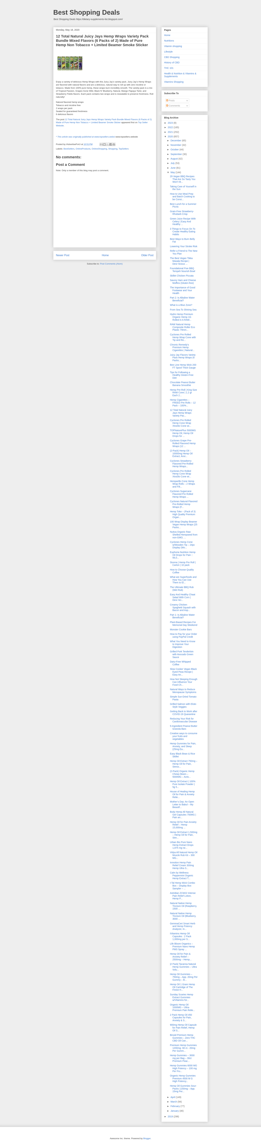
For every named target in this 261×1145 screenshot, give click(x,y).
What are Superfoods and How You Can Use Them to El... (183, 580)
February (175, 1106)
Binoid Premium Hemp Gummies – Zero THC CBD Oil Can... (182, 1038)
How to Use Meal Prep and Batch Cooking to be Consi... (182, 196)
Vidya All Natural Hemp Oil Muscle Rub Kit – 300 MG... (183, 855)
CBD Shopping (172, 57)
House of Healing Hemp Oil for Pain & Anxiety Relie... (182, 794)
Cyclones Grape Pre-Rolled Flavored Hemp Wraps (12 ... (183, 443)
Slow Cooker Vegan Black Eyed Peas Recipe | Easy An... (183, 672)
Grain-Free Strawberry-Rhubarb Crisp (182, 213)
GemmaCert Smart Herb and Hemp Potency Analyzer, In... (182, 926)
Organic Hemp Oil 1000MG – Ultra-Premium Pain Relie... (182, 1007)
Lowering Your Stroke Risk (183, 246)
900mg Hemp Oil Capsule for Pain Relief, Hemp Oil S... (183, 1028)
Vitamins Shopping (173, 81)
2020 (171, 136)
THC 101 (168, 68)
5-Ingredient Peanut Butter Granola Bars (183, 727)
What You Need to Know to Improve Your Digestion (182, 644)
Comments (173, 105)
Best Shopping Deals (86, 12)
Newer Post (62, 255)
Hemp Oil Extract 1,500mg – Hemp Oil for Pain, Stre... (183, 835)
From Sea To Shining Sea (183, 309)
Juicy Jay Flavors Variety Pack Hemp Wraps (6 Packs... (183, 358)
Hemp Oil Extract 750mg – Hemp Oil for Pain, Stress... (183, 764)
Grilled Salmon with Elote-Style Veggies (183, 705)
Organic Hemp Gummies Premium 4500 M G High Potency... (183, 1078)
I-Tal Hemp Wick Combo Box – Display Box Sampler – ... (182, 886)
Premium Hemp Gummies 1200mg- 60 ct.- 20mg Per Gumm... (183, 1048)
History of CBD (172, 62)
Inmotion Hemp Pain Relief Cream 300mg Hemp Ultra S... (182, 865)
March (174, 1101)
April (173, 1097)
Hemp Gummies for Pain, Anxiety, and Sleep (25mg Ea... (183, 746)
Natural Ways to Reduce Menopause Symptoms (183, 691)
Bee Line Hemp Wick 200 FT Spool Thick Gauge (183, 366)
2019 (171, 1116)
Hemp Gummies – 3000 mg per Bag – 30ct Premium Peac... (182, 1058)
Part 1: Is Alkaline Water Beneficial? (182, 616)
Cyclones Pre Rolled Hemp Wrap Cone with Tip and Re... (183, 337)
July (172, 163)
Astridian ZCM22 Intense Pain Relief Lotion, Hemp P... (183, 896)
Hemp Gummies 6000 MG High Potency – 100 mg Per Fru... (183, 1068)
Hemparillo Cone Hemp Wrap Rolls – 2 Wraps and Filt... (182, 484)
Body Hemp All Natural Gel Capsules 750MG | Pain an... (183, 814)
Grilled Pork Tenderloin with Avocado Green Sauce (181, 654)
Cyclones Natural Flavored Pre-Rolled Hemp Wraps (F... (183, 504)
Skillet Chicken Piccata (182, 275)
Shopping (112, 149)
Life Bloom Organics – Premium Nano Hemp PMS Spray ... (182, 946)
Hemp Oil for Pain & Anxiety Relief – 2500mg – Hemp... (181, 956)
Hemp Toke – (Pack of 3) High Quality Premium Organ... (183, 514)
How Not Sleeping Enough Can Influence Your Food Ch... (183, 682)
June (173, 167)
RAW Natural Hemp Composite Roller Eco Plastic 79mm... (182, 327)
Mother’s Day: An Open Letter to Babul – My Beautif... (182, 804)
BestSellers (69, 149)
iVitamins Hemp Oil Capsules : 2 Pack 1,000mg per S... (180, 936)
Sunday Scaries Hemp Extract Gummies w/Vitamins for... (181, 997)
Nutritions (169, 40)
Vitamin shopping (173, 46)
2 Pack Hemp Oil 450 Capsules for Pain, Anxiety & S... (181, 1018)
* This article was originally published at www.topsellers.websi (85, 137)
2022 (171, 127)
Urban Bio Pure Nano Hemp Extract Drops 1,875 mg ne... (181, 845)
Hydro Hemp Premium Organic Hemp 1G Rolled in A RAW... (181, 317)
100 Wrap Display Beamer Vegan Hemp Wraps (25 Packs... (183, 524)
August (174, 158)
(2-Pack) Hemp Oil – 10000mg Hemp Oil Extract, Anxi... (181, 453)
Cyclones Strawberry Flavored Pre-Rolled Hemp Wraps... (181, 464)
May (172, 172)
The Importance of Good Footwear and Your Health (182, 290)
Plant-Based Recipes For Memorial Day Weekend (183, 623)
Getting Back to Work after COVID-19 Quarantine (183, 713)
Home (105, 255)
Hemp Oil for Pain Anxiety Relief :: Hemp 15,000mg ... (183, 825)
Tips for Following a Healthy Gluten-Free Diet (181, 375)
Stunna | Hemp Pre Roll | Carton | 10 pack (183, 563)
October (174, 149)
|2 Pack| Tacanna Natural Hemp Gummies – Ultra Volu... (183, 967)
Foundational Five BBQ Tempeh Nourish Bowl (182, 269)
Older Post (147, 255)
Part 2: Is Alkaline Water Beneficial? (182, 299)
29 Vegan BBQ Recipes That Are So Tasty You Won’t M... (182, 179)
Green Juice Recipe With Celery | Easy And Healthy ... (183, 221)
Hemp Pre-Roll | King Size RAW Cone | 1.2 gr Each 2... (183, 392)
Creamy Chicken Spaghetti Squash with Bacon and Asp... (183, 607)
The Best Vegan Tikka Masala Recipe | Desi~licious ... (181, 261)
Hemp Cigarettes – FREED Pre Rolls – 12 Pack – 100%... (183, 402)
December (176, 140)
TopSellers (124, 149)
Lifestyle (168, 51)
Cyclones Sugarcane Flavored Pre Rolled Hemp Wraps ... (181, 494)
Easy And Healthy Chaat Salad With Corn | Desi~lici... (182, 597)
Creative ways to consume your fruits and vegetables (183, 736)
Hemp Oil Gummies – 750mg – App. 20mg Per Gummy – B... (184, 977)
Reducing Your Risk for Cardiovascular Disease (183, 720)
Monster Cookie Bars (181, 629)
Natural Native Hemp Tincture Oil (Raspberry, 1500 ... (183, 906)
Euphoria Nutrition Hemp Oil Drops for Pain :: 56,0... (182, 555)
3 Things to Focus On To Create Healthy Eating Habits (182, 232)
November (176, 145)
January (174, 1111)
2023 (171, 123)
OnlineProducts (83, 149)
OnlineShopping (99, 149)
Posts (170, 100)
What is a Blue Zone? (181, 305)
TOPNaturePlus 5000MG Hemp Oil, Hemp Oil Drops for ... (183, 433)
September (176, 154)
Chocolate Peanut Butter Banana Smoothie (182, 383)
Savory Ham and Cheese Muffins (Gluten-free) (183, 281)
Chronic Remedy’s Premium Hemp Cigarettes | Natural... (182, 347)
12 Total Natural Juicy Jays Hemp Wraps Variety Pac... (181, 413)
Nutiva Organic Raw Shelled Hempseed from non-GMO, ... (183, 534)
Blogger (146, 1138)
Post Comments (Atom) (111, 263)
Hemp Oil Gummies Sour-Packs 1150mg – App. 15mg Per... (183, 1088)
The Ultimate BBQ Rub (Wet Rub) (182, 588)
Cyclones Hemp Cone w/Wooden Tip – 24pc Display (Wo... (182, 545)
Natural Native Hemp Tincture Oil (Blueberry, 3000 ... (183, 916)
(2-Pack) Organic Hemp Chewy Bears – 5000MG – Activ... (182, 774)
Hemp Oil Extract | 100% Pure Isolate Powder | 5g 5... (182, 784)
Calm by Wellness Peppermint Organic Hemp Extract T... (181, 875)
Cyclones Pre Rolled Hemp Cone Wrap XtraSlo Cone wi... (180, 423)
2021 (171, 132)
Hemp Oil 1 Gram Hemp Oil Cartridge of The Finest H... (182, 987)
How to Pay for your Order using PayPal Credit (183, 635)
